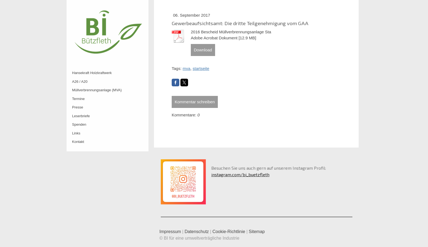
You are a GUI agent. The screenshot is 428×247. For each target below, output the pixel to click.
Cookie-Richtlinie (228, 231)
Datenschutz (197, 231)
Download (203, 50)
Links (76, 133)
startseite (201, 68)
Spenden (79, 124)
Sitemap (257, 231)
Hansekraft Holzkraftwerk (92, 73)
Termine (78, 99)
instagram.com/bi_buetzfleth (240, 174)
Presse (77, 107)
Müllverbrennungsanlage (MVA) (97, 90)
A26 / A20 (79, 82)
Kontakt (78, 142)
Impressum (170, 231)
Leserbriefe (81, 116)
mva (186, 68)
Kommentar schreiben (195, 101)
